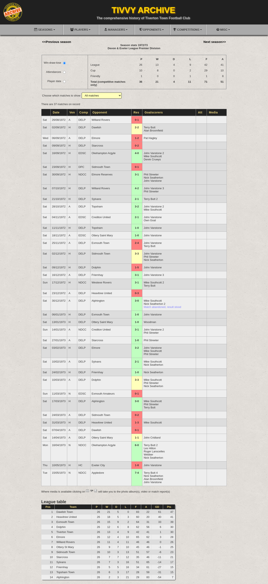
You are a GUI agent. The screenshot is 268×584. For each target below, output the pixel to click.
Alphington (98, 300)
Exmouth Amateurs (103, 393)
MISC (223, 29)
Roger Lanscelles (154, 451)
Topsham (97, 206)
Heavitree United (102, 293)
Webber (148, 454)
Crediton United (101, 217)
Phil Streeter (151, 174)
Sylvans (96, 199)
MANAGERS (116, 29)
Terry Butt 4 (150, 472)
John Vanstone (153, 180)
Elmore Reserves (102, 174)
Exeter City (98, 465)
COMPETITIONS (187, 29)
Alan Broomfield (153, 130)
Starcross (97, 145)
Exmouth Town (101, 242)
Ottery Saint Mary (102, 235)
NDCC (82, 174)
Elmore (96, 138)
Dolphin (96, 267)
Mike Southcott (153, 156)
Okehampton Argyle (104, 153)
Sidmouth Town (101, 167)
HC (80, 465)
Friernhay (97, 275)
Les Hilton (150, 448)
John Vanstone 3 (154, 188)
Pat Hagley (150, 138)
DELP (82, 119)
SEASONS (44, 29)
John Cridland (152, 437)
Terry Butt (149, 127)
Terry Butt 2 (150, 199)
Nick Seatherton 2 (154, 303)
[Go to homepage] (12, 12)
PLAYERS (80, 29)
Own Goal (150, 220)
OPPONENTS (152, 29)
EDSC (82, 153)
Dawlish (96, 127)
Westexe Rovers (102, 282)
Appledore (98, 472)
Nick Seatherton (153, 177)
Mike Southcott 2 (154, 282)
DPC (81, 167)
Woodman (150, 322)
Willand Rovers (101, 119)
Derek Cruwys (152, 159)
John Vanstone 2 (154, 153)
